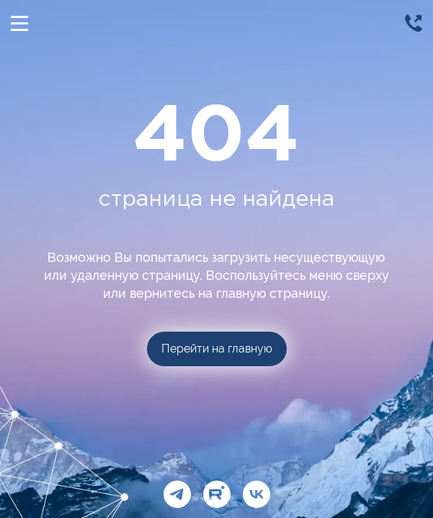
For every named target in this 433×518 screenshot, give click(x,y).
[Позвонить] (413, 23)
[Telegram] (177, 494)
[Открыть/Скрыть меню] (19, 23)
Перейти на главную (216, 348)
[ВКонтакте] (256, 494)
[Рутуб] (217, 494)
